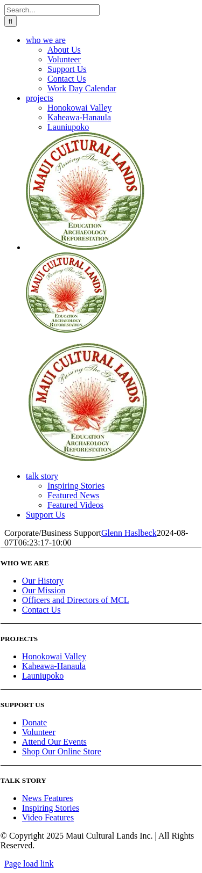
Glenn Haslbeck (129, 532)
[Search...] (52, 10)
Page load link (29, 863)
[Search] (10, 21)
